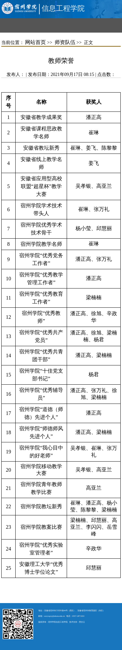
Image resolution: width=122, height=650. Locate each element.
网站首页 (35, 42)
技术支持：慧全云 (77, 622)
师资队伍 (65, 42)
